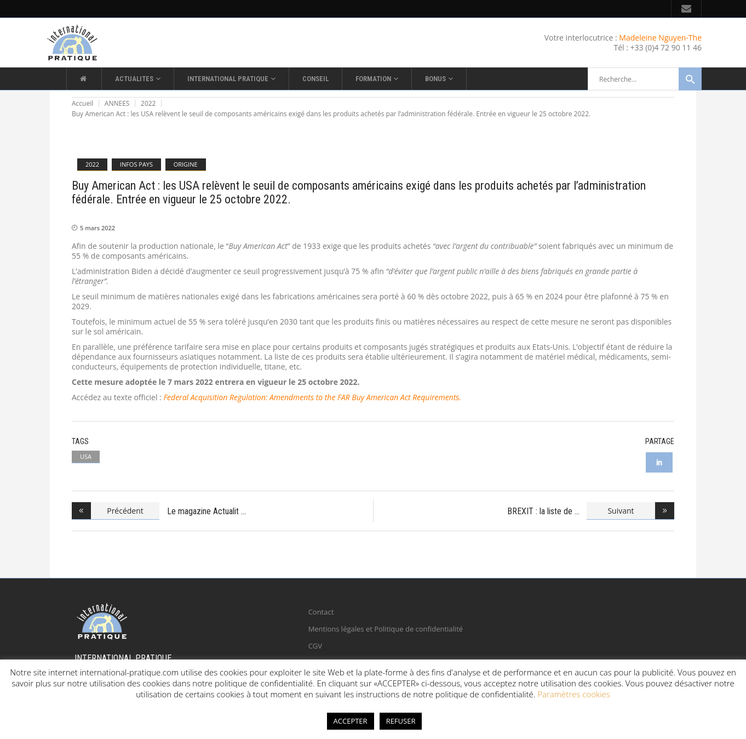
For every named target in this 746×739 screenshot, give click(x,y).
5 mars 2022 (97, 228)
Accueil (82, 103)
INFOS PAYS (136, 164)
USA (85, 456)
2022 (148, 103)
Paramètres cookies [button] (573, 694)
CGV (315, 646)
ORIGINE (186, 164)
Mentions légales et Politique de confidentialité (385, 629)
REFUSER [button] (401, 721)
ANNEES (117, 103)
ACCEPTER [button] (351, 721)
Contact (321, 612)
